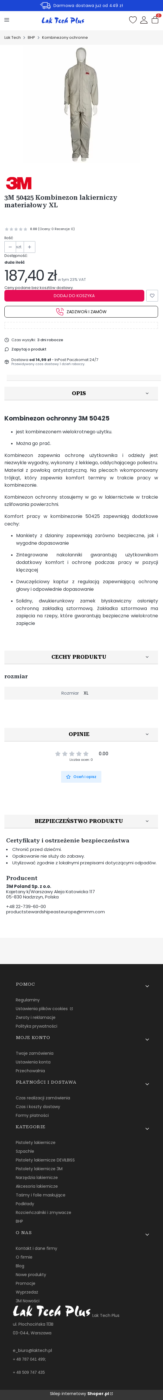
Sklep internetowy (79, 1394)
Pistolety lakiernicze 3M (39, 1169)
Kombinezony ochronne (65, 37)
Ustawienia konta (33, 1062)
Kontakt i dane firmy (36, 1248)
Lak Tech (12, 37)
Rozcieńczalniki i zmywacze (43, 1212)
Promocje (25, 1283)
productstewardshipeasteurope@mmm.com (55, 912)
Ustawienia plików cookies (42, 1009)
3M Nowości (27, 1301)
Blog (20, 1266)
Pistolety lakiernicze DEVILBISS (45, 1160)
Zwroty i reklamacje (36, 1017)
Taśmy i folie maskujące (40, 1195)
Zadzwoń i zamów (81, 312)
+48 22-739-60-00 (26, 906)
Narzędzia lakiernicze (37, 1177)
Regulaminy (28, 1000)
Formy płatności (32, 1115)
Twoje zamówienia (34, 1053)
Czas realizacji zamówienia (43, 1098)
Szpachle (25, 1151)
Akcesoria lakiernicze (37, 1186)
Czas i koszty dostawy (38, 1107)
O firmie (24, 1257)
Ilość (8, 238)
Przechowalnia (30, 1071)
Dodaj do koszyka (74, 296)
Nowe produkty (31, 1275)
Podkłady (25, 1204)
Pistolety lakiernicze (36, 1142)
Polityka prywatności (36, 1026)
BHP (31, 37)
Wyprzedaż (27, 1292)
